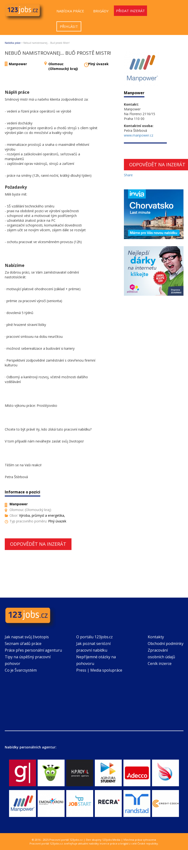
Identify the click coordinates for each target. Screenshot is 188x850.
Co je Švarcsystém (21, 670)
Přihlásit (69, 26)
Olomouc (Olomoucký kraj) (63, 66)
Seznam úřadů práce (23, 643)
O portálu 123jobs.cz (94, 636)
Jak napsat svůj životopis (27, 636)
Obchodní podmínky (165, 643)
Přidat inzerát (130, 10)
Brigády (101, 11)
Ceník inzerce (160, 663)
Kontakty (156, 636)
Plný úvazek (98, 64)
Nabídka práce (70, 11)
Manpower (18, 64)
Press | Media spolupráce (99, 670)
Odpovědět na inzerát (38, 544)
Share (128, 175)
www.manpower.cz (138, 135)
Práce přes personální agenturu (33, 650)
